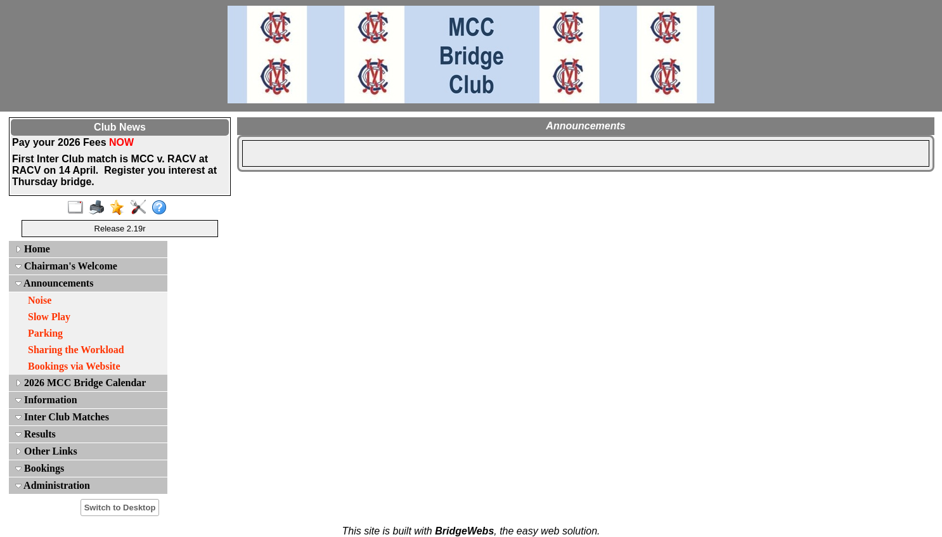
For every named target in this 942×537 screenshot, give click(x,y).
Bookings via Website (74, 366)
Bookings (39, 468)
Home (32, 248)
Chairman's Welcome (66, 266)
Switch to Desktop (120, 507)
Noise (39, 300)
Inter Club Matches (62, 416)
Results (35, 434)
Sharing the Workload (76, 349)
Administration (52, 485)
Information (46, 399)
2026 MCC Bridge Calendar (80, 382)
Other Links (46, 451)
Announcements (54, 283)
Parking (45, 333)
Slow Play (49, 316)
